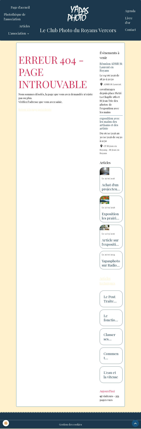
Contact (130, 30)
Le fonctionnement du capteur (110, 318)
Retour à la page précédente (34, 109)
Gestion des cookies (70, 424)
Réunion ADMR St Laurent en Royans (111, 67)
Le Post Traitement (110, 299)
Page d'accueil (20, 7)
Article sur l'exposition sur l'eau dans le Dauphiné (111, 242)
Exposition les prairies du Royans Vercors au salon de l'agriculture (111, 216)
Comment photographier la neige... (111, 355)
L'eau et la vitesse (111, 374)
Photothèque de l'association (14, 16)
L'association (17, 33)
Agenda (130, 11)
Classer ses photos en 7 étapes (109, 336)
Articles (24, 26)
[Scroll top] (135, 423)
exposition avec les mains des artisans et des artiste (110, 123)
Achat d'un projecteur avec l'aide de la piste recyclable (110, 187)
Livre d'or (128, 20)
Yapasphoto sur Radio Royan (111, 263)
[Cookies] (6, 423)
